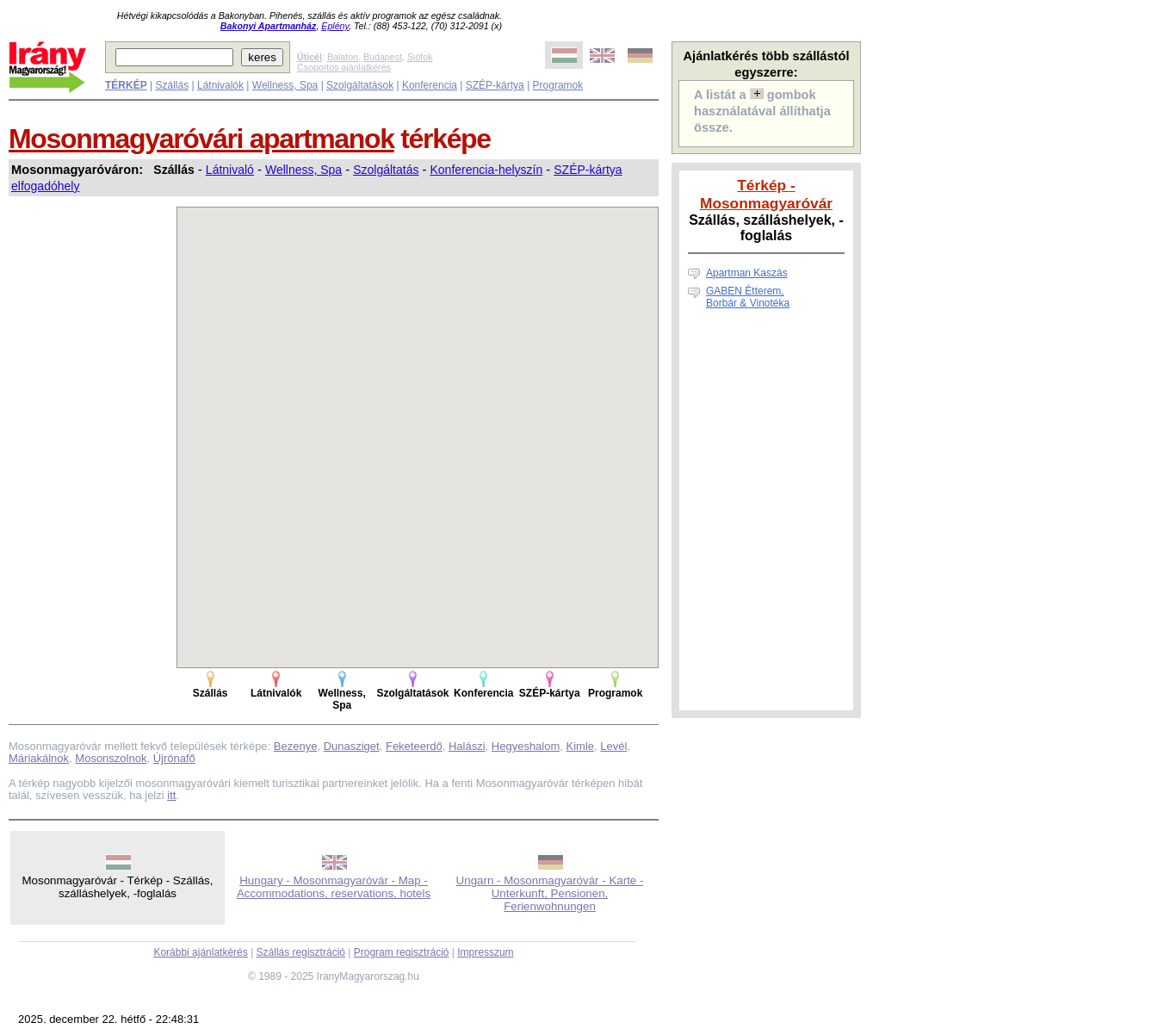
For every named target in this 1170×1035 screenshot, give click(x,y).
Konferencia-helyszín (486, 170)
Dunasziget (352, 746)
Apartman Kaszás (747, 273)
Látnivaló (230, 170)
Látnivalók (220, 85)
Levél (613, 746)
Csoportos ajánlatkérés (344, 67)
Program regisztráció (401, 952)
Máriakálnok (39, 758)
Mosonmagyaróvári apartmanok (201, 138)
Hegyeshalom (526, 746)
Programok (558, 85)
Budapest (382, 57)
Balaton (342, 57)
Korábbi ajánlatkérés (200, 952)
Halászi (467, 746)
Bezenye (296, 746)
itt (171, 795)
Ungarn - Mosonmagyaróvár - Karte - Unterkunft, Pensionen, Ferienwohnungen (550, 893)
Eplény (335, 26)
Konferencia (429, 85)
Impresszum (485, 952)
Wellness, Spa (285, 85)
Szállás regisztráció (301, 952)
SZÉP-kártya (495, 85)
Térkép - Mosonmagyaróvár (766, 194)
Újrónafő (174, 758)
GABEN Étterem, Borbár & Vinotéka (747, 297)
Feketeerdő (414, 746)
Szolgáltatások (359, 85)
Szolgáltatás (385, 170)
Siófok (420, 57)
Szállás (172, 85)
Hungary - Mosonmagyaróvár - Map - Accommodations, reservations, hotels (333, 887)
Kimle (580, 746)
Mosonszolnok (110, 758)
